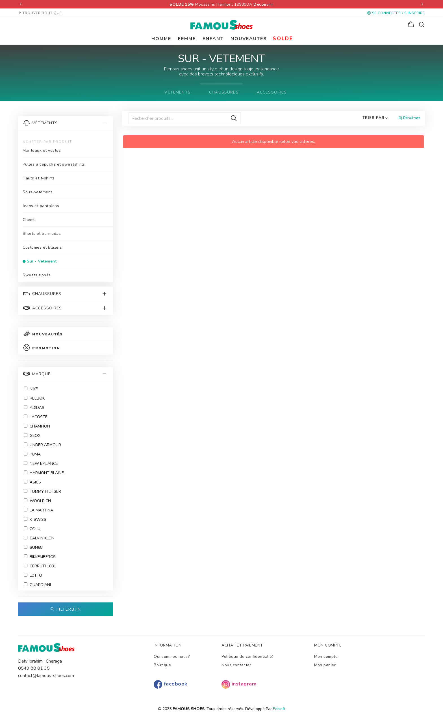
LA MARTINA (38, 510)
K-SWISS (35, 519)
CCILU (32, 529)
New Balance (41, 463)
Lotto (33, 575)
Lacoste (35, 417)
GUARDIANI (37, 584)
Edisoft (279, 709)
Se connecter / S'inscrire (396, 13)
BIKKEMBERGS (40, 556)
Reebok (34, 398)
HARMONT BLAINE (44, 473)
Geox (32, 435)
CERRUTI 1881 (40, 566)
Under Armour (42, 445)
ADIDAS (34, 407)
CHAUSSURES (224, 92)
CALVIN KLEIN (39, 538)
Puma (32, 454)
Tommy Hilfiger (42, 491)
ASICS (32, 482)
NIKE (31, 389)
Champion (37, 426)
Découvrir (263, 4)
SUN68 (33, 547)
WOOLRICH (37, 501)
